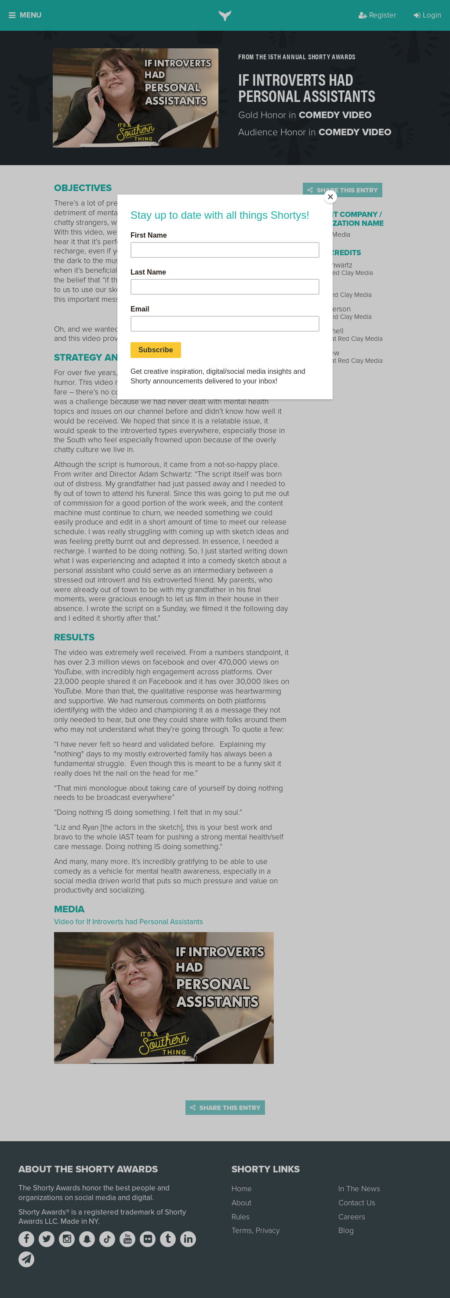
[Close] (330, 196)
